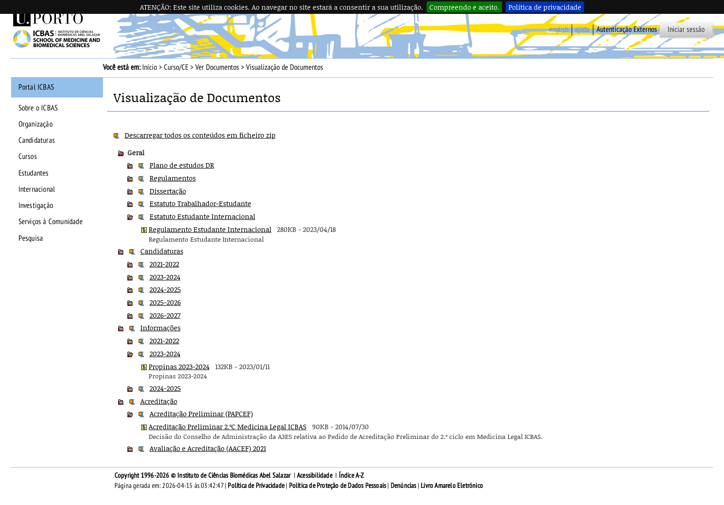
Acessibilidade (314, 475)
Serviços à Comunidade (50, 221)
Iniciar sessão (686, 29)
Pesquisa (30, 238)
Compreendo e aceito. (464, 7)
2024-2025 (165, 289)
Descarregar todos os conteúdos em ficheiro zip (200, 135)
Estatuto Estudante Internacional (202, 216)
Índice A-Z (351, 475)
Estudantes (33, 173)
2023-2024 (165, 276)
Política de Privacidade (256, 485)
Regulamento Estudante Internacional (210, 229)
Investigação (35, 205)
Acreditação (158, 401)
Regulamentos (173, 178)
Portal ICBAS (36, 87)
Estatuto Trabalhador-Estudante (200, 203)
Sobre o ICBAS (38, 108)
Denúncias (403, 485)
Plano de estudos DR (182, 165)
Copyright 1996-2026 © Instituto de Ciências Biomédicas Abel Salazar (203, 475)
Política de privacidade (544, 7)
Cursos (27, 156)
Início (149, 67)
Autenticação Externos (627, 29)
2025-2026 (165, 302)
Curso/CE (176, 67)
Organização (35, 124)
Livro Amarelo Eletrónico (452, 485)
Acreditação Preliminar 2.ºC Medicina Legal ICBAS (228, 426)
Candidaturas (36, 140)
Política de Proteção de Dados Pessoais (337, 485)
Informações (160, 327)
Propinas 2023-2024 (179, 366)
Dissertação (168, 190)
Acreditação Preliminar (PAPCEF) (201, 413)
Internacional (36, 189)
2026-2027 (165, 315)
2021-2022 (164, 263)
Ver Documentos (217, 67)
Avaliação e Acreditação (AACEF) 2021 (208, 448)
